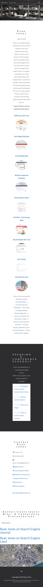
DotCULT (18, 324)
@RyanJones (18, 467)
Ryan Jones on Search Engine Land (20, 539)
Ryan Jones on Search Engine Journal (20, 530)
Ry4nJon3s (17, 482)
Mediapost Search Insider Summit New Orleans (21, 389)
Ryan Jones (9, 2)
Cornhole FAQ (20, 302)
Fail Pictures (20, 330)
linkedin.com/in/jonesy (21, 474)
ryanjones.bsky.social (20, 478)
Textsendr (17, 307)
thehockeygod (18, 486)
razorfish (22, 60)
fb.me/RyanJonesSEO (21, 471)
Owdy (24, 319)
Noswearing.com (20, 313)
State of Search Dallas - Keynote (20, 415)
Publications (6, 523)
